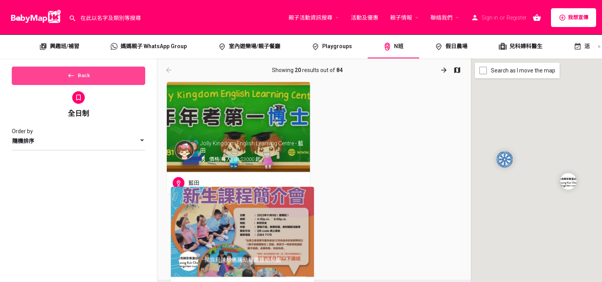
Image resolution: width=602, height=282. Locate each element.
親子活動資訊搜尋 (310, 17)
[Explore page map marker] (568, 181)
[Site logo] (34, 17)
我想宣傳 (573, 17)
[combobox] (78, 147)
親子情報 (401, 17)
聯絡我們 (441, 17)
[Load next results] (444, 70)
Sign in (490, 17)
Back (78, 78)
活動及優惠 (364, 17)
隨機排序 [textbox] (23, 147)
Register (517, 17)
